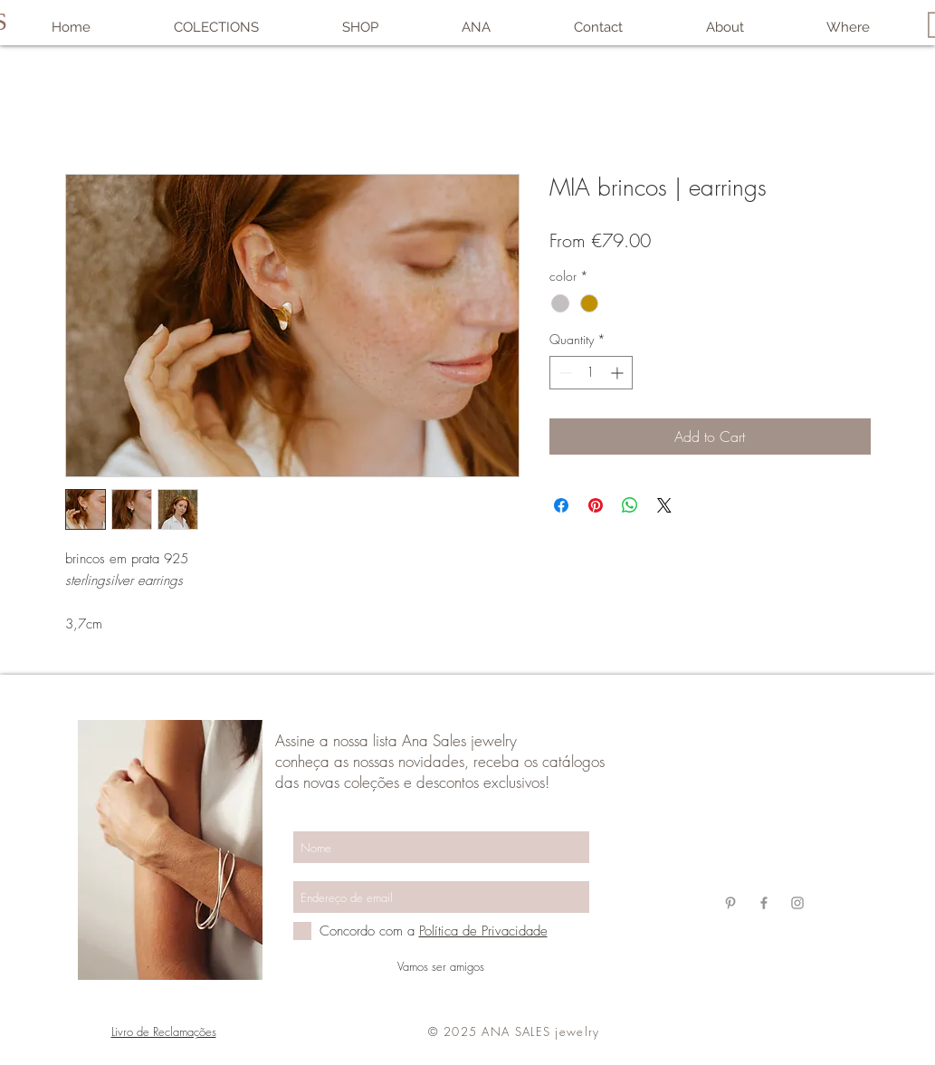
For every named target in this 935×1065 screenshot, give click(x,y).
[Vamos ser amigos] (441, 966)
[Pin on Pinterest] (595, 505)
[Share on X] (664, 505)
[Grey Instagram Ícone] (797, 903)
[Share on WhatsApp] (630, 505)
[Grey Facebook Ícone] (764, 903)
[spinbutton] (591, 373)
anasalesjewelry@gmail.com (762, 799)
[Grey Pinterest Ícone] (730, 903)
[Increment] (618, 373)
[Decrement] (563, 373)
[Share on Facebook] (561, 505)
